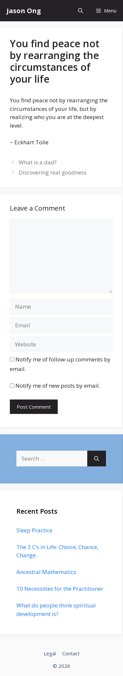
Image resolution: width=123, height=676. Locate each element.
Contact (71, 653)
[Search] (96, 458)
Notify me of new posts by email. (57, 385)
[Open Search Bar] (81, 10)
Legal (50, 653)
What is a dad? (38, 162)
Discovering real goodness (53, 172)
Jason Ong (24, 10)
